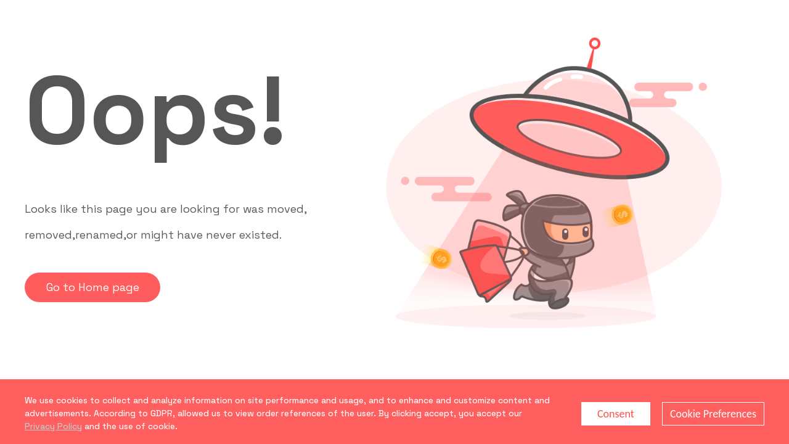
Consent (615, 414)
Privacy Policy (53, 426)
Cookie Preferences (713, 414)
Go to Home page (92, 287)
